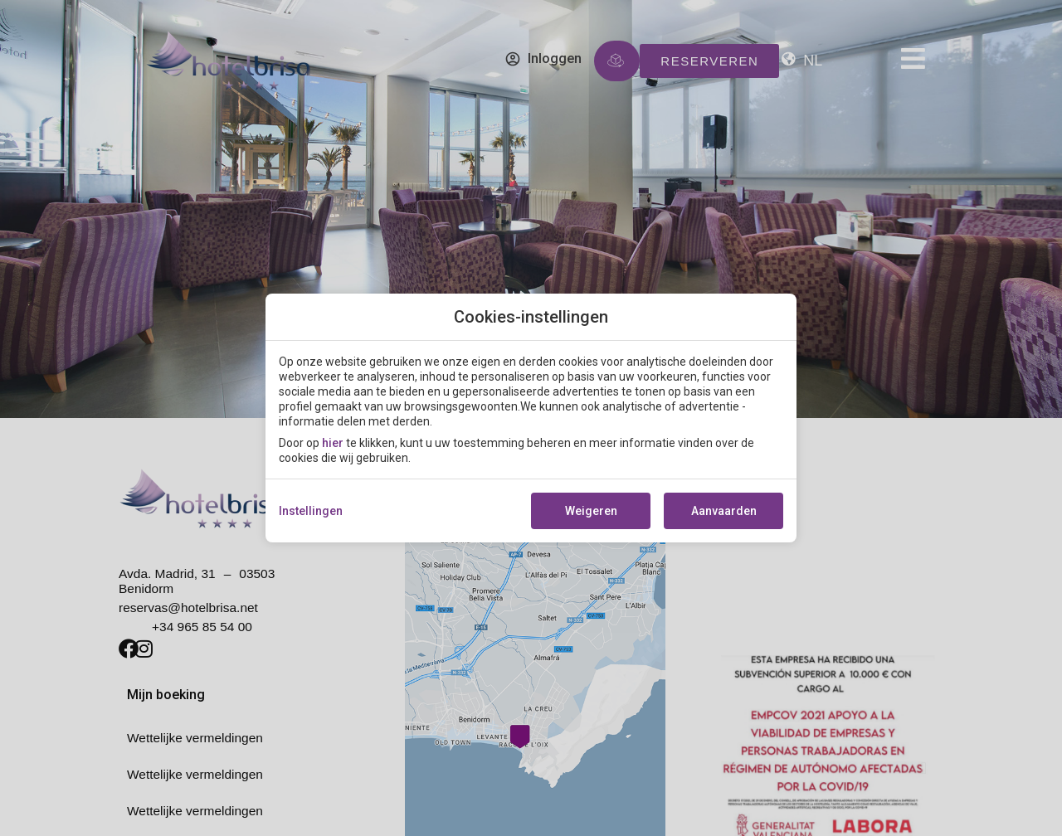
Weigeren (591, 511)
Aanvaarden (724, 511)
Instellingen (311, 511)
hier (332, 443)
